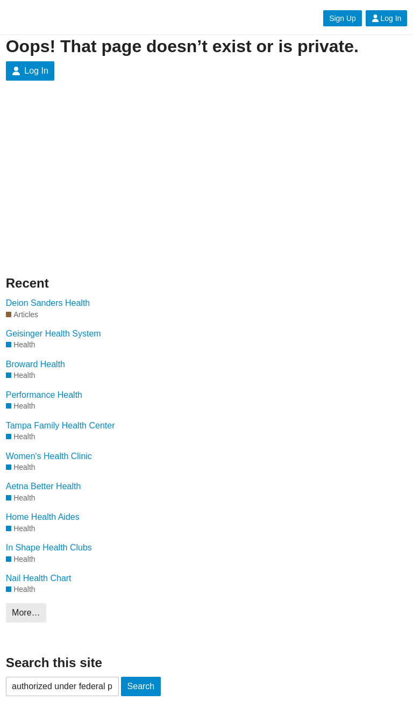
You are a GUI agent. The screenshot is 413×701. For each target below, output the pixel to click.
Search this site (54, 662)
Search (141, 686)
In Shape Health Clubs (49, 547)
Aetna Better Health (43, 486)
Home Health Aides (43, 516)
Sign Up (342, 18)
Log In (387, 18)
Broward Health (35, 364)
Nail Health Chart (39, 578)
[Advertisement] (207, 177)
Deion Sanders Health (48, 302)
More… (26, 612)
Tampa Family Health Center (60, 425)
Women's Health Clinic (49, 456)
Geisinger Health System (53, 333)
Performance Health (44, 394)
